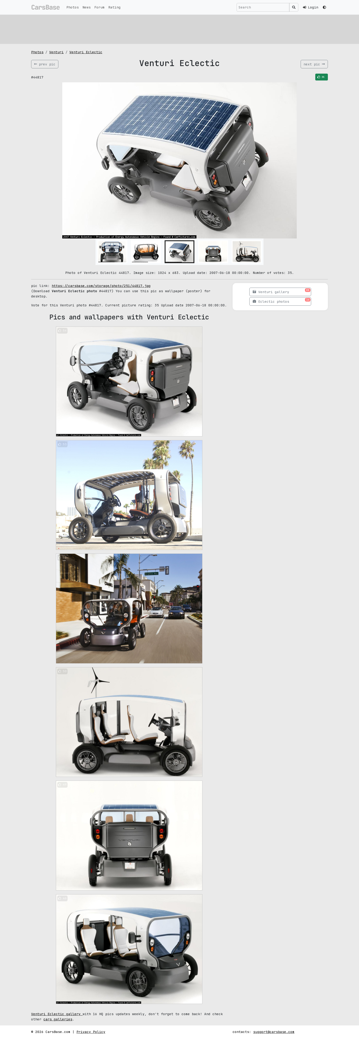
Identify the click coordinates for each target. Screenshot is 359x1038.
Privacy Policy (90, 1032)
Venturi (56, 52)
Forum (99, 7)
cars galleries (58, 1019)
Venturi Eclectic (85, 52)
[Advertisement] (168, 28)
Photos (72, 7)
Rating (114, 7)
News (86, 7)
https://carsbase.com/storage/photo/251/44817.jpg (101, 286)
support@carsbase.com (273, 1032)
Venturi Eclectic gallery (57, 1014)
